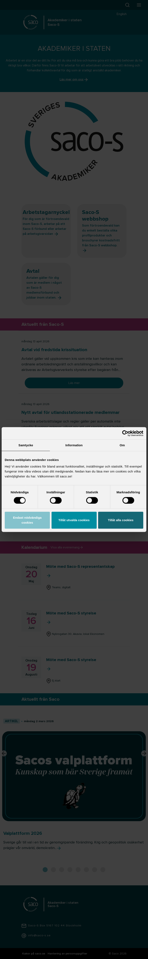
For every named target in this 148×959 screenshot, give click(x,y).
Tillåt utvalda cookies (73, 520)
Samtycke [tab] (26, 445)
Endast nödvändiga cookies (27, 520)
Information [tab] (74, 445)
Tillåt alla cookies (121, 520)
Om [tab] (122, 445)
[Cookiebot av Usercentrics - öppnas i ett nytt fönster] (125, 433)
